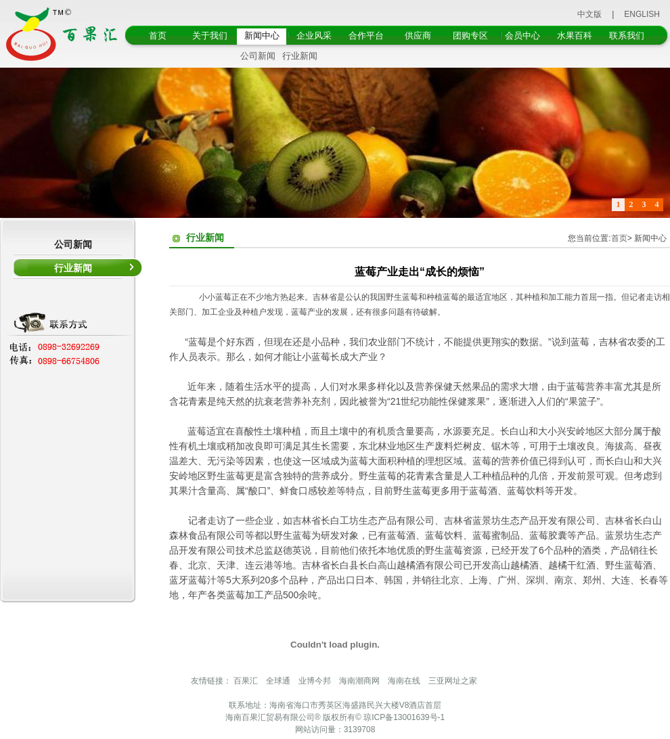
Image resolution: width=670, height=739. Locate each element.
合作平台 (366, 35)
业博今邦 (314, 681)
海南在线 (404, 681)
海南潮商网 (359, 681)
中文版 (589, 14)
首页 (157, 35)
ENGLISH (642, 14)
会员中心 (522, 35)
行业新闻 (299, 56)
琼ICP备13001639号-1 (404, 717)
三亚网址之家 (452, 681)
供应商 (418, 35)
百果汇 (245, 681)
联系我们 (626, 35)
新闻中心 (262, 35)
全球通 (278, 681)
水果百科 (574, 35)
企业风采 (314, 35)
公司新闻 (257, 56)
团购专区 (470, 35)
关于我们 (209, 35)
